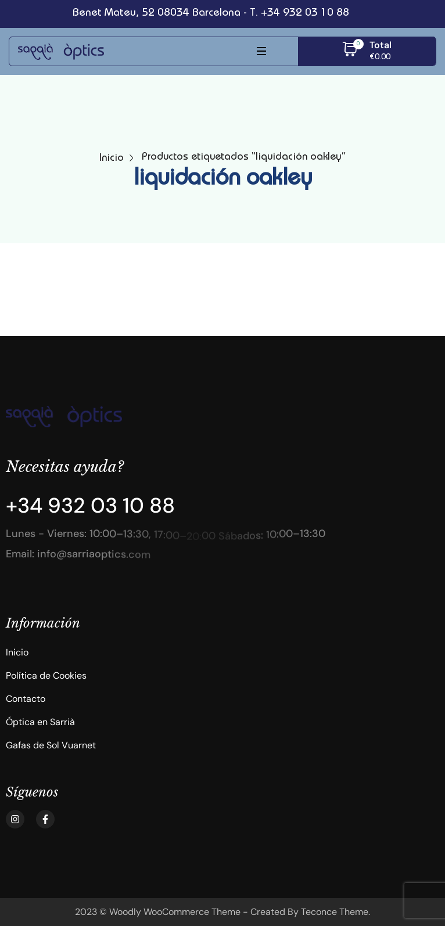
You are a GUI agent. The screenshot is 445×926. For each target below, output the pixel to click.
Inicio (111, 158)
